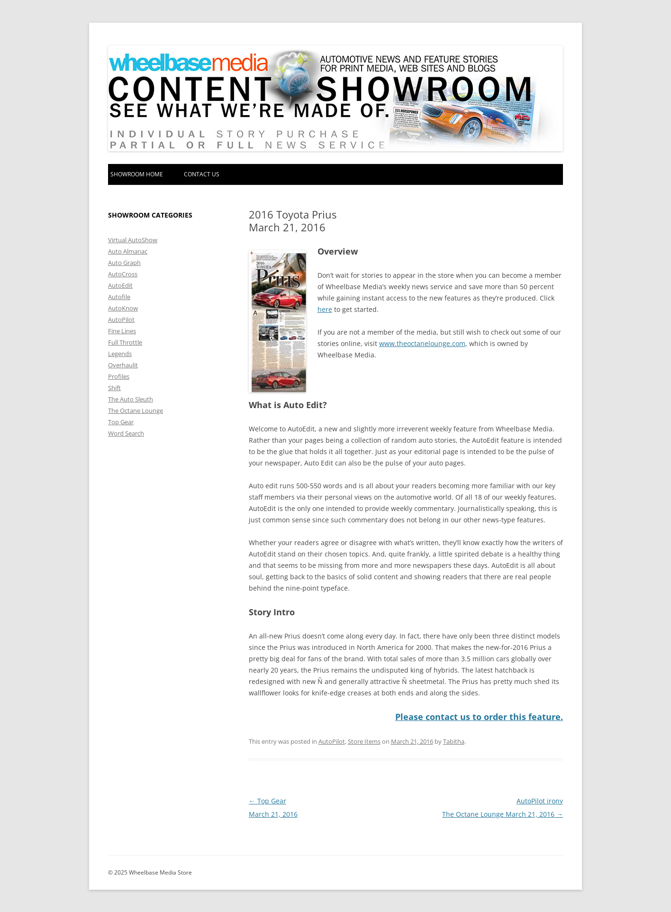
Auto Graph (124, 262)
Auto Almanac (127, 251)
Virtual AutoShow (132, 240)
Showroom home (136, 174)
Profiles (118, 376)
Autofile (119, 296)
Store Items (364, 741)
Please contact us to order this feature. (479, 716)
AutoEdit (120, 285)
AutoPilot (331, 741)
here (324, 309)
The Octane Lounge (135, 410)
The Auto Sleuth (130, 399)
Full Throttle (125, 342)
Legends (120, 353)
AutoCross (122, 274)
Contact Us (201, 174)
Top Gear (121, 422)
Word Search (126, 433)
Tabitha (453, 741)
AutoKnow (123, 308)
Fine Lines (122, 331)
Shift (114, 387)
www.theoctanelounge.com (422, 343)
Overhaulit (123, 365)
